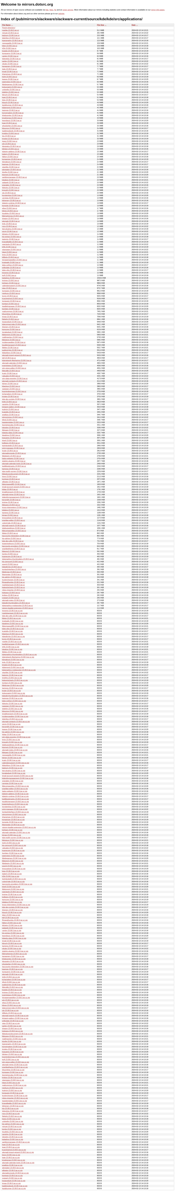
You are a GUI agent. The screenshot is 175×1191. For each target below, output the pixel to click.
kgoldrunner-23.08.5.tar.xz (12, 105)
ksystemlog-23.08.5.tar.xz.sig (13, 807)
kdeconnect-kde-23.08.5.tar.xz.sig (15, 1008)
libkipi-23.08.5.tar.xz (10, 533)
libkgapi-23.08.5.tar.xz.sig (12, 752)
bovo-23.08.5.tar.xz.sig (11, 1155)
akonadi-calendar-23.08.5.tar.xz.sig (16, 832)
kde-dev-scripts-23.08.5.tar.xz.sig (15, 907)
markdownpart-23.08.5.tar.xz (13, 585)
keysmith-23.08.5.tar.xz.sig (12, 727)
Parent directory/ (8, 28)
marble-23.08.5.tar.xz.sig (12, 642)
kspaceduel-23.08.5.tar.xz (12, 322)
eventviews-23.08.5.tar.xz (12, 366)
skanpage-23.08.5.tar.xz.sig (13, 1080)
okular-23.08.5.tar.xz (10, 64)
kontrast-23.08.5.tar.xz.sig (12, 1176)
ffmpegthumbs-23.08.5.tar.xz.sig (14, 920)
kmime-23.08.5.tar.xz (10, 502)
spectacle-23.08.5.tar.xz (11, 244)
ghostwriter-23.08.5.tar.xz (12, 126)
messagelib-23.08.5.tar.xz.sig (13, 755)
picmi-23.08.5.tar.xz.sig (11, 724)
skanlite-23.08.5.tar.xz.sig (12, 672)
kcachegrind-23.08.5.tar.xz (12, 298)
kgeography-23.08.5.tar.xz (12, 40)
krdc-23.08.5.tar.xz (9, 224)
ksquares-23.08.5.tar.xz (11, 438)
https (51, 10)
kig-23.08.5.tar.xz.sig (10, 1108)
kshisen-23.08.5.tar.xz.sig (12, 830)
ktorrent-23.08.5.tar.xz (11, 175)
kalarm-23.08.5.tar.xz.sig (12, 874)
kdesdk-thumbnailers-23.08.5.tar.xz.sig (17, 696)
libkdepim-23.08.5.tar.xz (11, 456)
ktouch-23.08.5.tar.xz (10, 102)
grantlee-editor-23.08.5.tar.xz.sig (15, 789)
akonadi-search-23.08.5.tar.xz (14, 526)
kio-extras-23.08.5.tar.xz (11, 237)
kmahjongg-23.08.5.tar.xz (12, 118)
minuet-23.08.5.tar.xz (10, 33)
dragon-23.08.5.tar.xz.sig (12, 1028)
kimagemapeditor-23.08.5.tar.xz (14, 260)
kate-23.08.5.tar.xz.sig (11, 1158)
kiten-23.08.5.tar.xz (9, 46)
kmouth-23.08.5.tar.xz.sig (12, 742)
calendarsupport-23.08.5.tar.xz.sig (15, 763)
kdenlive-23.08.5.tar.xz (11, 38)
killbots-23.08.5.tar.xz (10, 257)
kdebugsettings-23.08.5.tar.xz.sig (15, 745)
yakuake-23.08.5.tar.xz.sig (12, 848)
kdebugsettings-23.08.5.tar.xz (13, 528)
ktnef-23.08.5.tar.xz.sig (11, 887)
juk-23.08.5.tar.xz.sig (10, 1010)
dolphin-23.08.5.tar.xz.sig (12, 709)
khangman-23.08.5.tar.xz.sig (13, 817)
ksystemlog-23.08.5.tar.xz (12, 195)
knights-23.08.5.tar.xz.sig (12, 678)
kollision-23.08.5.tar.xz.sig (12, 897)
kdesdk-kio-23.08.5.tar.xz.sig (13, 636)
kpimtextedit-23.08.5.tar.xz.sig (14, 879)
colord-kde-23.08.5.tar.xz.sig (13, 882)
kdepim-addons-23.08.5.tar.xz (14, 152)
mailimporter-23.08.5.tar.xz (12, 337)
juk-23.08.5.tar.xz (9, 193)
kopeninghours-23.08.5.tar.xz (13, 544)
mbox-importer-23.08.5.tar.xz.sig (15, 1098)
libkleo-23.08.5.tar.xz (10, 348)
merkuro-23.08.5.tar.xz (11, 293)
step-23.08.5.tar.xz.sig (11, 1023)
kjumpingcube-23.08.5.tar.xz (13, 425)
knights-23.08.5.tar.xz (10, 133)
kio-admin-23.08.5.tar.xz (11, 577)
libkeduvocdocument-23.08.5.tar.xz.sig (17, 1034)
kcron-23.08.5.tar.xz (10, 296)
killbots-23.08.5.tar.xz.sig (12, 1013)
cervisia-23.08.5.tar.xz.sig (12, 783)
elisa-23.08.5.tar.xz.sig (11, 1003)
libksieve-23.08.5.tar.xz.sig (12, 840)
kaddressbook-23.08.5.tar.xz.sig (14, 1186)
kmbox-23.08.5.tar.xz (10, 595)
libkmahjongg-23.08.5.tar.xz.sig (14, 954)
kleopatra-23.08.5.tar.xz (11, 146)
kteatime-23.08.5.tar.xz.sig (12, 624)
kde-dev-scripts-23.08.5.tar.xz (14, 399)
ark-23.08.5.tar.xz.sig (10, 1000)
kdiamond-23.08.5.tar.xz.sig (13, 667)
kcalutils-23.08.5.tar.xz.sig (12, 631)
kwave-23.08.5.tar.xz (10, 79)
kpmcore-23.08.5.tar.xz (11, 329)
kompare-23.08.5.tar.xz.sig (12, 1072)
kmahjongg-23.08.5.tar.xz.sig (13, 1160)
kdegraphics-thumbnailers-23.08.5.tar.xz (18, 559)
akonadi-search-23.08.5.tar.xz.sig (15, 1016)
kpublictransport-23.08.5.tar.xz (14, 345)
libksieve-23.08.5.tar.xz (11, 340)
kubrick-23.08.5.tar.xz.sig (12, 1090)
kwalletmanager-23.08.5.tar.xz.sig (15, 644)
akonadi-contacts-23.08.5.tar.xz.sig (16, 722)
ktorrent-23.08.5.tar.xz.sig (12, 747)
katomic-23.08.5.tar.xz (11, 239)
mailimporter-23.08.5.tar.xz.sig (14, 1039)
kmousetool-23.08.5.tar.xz (12, 518)
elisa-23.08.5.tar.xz (9, 208)
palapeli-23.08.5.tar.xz (11, 182)
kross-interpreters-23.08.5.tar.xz (14, 507)
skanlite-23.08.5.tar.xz (11, 167)
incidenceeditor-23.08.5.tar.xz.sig (15, 716)
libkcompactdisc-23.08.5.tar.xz (14, 531)
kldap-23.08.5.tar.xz (10, 489)
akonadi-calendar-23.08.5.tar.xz (14, 363)
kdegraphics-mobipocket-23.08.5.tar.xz (17, 606)
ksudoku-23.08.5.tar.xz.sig (12, 1132)
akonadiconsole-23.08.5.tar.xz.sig (15, 1173)
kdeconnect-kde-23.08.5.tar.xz (14, 324)
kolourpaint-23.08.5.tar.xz (12, 87)
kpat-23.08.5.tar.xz (9, 123)
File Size (100, 25)
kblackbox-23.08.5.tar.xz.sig (13, 765)
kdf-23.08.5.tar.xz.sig (10, 918)
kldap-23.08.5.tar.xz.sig (11, 734)
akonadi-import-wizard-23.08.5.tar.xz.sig (18, 1152)
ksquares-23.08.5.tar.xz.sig (12, 1052)
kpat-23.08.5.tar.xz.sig (11, 1147)
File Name (6, 25)
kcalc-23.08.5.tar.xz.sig (11, 760)
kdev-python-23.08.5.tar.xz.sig (14, 701)
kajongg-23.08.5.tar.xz (11, 110)
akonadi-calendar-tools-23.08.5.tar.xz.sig (18, 1163)
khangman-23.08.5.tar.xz (12, 74)
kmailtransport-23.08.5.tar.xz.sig (14, 714)
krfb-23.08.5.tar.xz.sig (10, 647)
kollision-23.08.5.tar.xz (11, 443)
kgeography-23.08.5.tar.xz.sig (14, 1044)
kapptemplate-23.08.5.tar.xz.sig (14, 1101)
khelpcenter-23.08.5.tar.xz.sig (13, 959)
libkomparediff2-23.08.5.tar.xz (14, 484)
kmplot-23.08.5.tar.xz (10, 139)
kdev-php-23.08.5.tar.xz (11, 270)
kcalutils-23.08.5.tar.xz (11, 412)
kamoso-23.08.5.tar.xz (11, 469)
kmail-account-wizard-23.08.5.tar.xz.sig (17, 776)
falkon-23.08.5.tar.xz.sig (11, 923)
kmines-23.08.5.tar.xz (10, 280)
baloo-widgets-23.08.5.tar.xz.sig (14, 791)
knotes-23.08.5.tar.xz (10, 396)
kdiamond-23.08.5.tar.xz (11, 108)
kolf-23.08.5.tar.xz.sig (10, 1060)
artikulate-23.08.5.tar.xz (11, 268)
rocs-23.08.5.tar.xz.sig (11, 1114)
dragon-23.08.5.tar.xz (10, 218)
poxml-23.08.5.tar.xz (10, 564)
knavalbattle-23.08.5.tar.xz (12, 242)
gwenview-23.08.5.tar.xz (11, 82)
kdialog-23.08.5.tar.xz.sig (12, 902)
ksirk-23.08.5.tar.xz (9, 77)
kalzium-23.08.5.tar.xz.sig (12, 768)
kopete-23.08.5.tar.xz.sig (12, 990)
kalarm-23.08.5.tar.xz (10, 154)
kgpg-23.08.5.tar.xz (9, 141)
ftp (55, 10)
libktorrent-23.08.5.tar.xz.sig (13, 889)
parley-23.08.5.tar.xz (10, 61)
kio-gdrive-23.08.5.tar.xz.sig (13, 1124)
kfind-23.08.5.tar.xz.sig (11, 982)
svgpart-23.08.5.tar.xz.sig (12, 1178)
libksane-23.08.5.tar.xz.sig (12, 1036)
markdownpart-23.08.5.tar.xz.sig (15, 613)
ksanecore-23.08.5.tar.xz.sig (13, 850)
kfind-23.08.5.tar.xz (9, 420)
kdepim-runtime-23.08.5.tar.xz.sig (15, 796)
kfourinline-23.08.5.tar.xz (12, 314)
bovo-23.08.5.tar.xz (9, 476)
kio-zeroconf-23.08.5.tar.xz (12, 562)
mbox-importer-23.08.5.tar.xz (13, 590)
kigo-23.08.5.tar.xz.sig (11, 871)
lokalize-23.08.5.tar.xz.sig (12, 649)
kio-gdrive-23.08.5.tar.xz (11, 538)
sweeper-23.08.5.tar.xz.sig (12, 706)
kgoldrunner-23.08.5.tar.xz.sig (14, 1188)
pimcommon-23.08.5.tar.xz (12, 417)
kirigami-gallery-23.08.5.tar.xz (13, 407)
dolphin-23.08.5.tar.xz (10, 92)
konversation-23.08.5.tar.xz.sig (14, 1047)
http (46, 10)
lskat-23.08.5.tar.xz (9, 252)
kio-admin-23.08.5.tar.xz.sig (13, 732)
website (61, 14)
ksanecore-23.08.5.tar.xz (12, 556)
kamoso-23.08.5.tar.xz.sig (12, 688)
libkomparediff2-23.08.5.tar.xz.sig (15, 626)
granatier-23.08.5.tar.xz (11, 185)
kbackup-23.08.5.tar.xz (11, 386)
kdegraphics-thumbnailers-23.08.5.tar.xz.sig (19, 654)
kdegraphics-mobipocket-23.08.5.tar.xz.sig (19, 670)
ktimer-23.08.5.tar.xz (10, 384)
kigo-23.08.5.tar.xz (9, 100)
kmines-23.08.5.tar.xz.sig (12, 992)
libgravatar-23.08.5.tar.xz (12, 574)
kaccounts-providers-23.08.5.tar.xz (15, 546)
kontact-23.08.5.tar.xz (10, 304)
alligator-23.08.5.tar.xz (11, 482)
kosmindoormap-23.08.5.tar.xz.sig (15, 1057)
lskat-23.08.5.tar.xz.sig (11, 1083)
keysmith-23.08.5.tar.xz (11, 500)
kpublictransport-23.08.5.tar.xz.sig (15, 802)
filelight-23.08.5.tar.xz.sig (12, 1116)
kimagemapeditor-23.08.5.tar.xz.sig (16, 998)
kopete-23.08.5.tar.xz (10, 51)
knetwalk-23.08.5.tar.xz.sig (12, 621)
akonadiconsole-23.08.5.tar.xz (14, 453)
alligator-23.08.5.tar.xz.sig (12, 1170)
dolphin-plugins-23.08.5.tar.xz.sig (15, 951)
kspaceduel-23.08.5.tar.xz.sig (13, 1181)
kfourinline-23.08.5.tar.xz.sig (13, 1070)
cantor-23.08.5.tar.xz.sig (11, 930)
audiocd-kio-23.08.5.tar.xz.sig (13, 985)
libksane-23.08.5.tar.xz (11, 505)
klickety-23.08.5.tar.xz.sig (12, 925)
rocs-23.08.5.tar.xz (9, 226)
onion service (68, 10)
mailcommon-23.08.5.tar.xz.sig (14, 1085)
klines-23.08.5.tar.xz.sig (11, 1005)
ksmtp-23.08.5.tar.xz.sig (11, 1129)
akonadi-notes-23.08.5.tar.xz (13, 600)
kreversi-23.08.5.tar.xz (11, 273)
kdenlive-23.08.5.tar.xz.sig (12, 719)
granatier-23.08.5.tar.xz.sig (12, 781)
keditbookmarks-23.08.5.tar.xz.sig (15, 799)
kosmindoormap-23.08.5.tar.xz (14, 391)
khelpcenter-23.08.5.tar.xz (12, 115)
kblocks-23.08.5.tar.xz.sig (12, 704)
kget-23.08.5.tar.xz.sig (11, 1145)
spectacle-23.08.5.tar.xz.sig (13, 892)
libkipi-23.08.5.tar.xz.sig (11, 618)
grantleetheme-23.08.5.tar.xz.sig (15, 1067)
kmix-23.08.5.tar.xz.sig (11, 740)
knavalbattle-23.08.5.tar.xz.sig (14, 1103)
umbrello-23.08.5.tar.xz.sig (12, 1121)
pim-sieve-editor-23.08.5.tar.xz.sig (15, 1062)
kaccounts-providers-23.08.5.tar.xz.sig (17, 884)
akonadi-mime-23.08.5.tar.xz (13, 494)
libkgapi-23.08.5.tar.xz (11, 430)
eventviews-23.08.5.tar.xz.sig (13, 995)
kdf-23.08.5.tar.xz (9, 358)
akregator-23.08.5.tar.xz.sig (13, 1168)
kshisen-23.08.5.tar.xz (11, 283)
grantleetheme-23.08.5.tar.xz (13, 549)
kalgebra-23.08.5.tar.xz (11, 278)
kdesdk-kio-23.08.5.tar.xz (12, 567)
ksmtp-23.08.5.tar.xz (10, 554)
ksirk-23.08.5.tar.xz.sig (11, 843)
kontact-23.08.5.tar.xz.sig (12, 683)
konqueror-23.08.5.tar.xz (11, 53)
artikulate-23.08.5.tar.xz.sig (12, 1021)
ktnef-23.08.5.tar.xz (9, 440)
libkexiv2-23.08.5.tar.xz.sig (12, 861)
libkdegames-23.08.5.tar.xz (12, 84)
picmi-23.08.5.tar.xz (10, 231)
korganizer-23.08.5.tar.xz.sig (13, 820)
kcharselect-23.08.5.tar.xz (12, 394)
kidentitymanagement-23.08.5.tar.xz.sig (17, 778)
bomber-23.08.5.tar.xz (11, 309)
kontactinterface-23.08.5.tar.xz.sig (15, 812)
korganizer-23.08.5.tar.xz (12, 159)
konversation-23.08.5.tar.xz (13, 113)
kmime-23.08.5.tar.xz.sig (11, 894)
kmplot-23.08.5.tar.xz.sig (11, 665)
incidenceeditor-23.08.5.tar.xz (13, 342)
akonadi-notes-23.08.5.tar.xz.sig (14, 750)
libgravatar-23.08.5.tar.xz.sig (13, 825)
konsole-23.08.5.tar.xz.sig (12, 822)
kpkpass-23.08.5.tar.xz (11, 593)
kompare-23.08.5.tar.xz (11, 291)
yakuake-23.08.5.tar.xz (11, 376)
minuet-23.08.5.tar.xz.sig (12, 1126)
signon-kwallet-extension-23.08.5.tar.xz (17, 608)
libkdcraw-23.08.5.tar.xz (11, 572)
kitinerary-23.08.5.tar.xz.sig (12, 1106)
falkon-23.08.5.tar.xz (10, 157)
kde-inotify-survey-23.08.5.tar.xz (14, 471)
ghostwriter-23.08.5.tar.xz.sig (13, 964)
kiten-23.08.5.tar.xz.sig (11, 915)
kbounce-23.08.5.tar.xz (11, 128)
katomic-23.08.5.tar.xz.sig (12, 675)
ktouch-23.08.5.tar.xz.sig (11, 912)
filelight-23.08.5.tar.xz (10, 319)
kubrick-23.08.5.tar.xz (10, 409)
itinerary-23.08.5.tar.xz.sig (12, 910)
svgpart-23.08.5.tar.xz (10, 598)
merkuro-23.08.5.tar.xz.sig (12, 1088)
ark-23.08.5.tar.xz (9, 144)
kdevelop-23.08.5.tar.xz (11, 59)
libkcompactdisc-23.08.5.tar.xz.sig (15, 786)
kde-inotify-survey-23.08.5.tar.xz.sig (16, 838)
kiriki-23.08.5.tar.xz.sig (11, 977)
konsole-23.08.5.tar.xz (11, 206)
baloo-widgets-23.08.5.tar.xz (13, 458)
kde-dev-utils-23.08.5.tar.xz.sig (14, 616)
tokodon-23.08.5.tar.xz (11, 428)
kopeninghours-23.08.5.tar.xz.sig (15, 804)
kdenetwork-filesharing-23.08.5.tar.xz (16, 360)
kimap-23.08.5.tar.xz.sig (11, 835)
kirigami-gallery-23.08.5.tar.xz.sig (15, 1018)
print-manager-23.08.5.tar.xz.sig (14, 809)
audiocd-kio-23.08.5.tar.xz (12, 350)
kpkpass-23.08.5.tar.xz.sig (12, 1031)
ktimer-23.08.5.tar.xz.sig (11, 758)
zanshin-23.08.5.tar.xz (11, 404)
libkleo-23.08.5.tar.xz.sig (11, 652)
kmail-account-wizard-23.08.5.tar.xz (16, 487)
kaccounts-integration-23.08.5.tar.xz (16, 536)
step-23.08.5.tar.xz (9, 288)
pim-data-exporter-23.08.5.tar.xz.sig (16, 737)
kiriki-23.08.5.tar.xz (9, 402)
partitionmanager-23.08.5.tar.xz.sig (16, 1142)
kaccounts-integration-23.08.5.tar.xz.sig (17, 967)
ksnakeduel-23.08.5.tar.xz (12, 332)
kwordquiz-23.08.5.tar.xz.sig (13, 936)
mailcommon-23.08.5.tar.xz (13, 311)
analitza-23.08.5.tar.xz (11, 415)
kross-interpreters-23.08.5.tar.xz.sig (16, 905)
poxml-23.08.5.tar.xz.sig (11, 866)
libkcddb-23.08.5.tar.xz (11, 371)
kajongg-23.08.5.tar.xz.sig (12, 698)
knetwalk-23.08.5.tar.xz (11, 262)
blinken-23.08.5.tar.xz (10, 149)
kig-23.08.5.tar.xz (9, 136)
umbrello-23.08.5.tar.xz (11, 90)
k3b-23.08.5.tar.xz (9, 48)
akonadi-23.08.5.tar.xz (11, 221)
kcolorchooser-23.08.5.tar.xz (13, 580)
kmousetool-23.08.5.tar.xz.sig (13, 869)
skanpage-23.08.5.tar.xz (11, 250)
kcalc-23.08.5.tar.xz (10, 373)
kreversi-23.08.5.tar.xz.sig (12, 611)
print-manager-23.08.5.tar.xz (13, 448)
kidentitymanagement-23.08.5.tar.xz (16, 497)
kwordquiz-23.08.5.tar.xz (11, 120)
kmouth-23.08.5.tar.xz (10, 190)
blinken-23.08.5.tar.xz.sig (12, 1054)
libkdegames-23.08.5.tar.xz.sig (14, 858)
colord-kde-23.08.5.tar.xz (12, 523)
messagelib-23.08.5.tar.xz (12, 43)
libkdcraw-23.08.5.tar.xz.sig (13, 685)
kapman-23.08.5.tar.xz (11, 164)
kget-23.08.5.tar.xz (9, 97)
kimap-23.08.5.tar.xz (10, 515)
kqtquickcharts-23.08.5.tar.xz (13, 587)
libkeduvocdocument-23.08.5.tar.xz (16, 474)
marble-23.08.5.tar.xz (10, 30)
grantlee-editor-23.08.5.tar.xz (13, 520)
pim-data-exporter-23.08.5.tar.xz (15, 378)
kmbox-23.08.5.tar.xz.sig (11, 1078)
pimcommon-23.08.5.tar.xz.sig (14, 814)
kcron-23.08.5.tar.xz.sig (11, 639)
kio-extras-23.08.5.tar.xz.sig (13, 933)
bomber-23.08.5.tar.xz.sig (12, 853)
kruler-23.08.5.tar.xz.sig (11, 691)
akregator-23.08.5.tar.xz (11, 170)
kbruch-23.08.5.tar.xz (10, 95)
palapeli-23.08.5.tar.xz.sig (12, 928)
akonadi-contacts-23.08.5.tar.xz (14, 381)
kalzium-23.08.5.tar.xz (11, 35)
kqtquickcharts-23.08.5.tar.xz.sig (15, 680)
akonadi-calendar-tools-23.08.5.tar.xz (16, 464)
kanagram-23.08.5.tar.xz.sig (13, 956)
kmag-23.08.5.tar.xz (10, 317)
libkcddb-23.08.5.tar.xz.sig (12, 987)
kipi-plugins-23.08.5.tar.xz (12, 229)
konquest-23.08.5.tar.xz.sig (12, 1093)
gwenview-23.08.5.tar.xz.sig (13, 856)
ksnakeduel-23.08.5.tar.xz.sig (13, 773)
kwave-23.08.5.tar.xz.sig (11, 729)
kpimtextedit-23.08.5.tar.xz (12, 446)
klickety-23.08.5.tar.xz (10, 234)
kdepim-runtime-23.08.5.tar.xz (14, 203)
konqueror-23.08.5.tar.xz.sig (13, 972)
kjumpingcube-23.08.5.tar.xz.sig (14, 1075)
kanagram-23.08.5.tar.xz (11, 66)
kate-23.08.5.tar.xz (9, 69)
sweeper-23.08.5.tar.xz (11, 389)
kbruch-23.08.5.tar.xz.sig (12, 943)
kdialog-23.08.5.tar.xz (10, 510)
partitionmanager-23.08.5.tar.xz (14, 177)
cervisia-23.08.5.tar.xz (11, 198)
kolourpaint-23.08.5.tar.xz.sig (13, 693)
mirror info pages (158, 10)
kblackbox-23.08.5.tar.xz (11, 353)
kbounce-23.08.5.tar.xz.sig (12, 711)
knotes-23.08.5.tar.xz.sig (11, 1049)
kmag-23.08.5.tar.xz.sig (11, 1183)
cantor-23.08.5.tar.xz (10, 56)
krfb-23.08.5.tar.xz (9, 247)
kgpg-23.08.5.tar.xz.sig (11, 1119)
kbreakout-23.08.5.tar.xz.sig (13, 660)
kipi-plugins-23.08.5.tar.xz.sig (13, 771)
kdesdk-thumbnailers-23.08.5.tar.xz (16, 603)
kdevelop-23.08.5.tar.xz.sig (12, 1111)
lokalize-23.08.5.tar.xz (10, 180)
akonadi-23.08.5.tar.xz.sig (12, 974)
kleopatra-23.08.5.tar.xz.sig (13, 961)
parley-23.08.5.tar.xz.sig (11, 1026)
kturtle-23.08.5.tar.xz (10, 172)
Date (133, 25)
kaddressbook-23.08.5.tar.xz (13, 131)
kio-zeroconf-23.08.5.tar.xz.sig (14, 845)
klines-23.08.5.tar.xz (10, 211)
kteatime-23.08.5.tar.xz (11, 435)
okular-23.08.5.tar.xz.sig (11, 948)
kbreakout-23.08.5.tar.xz (11, 162)
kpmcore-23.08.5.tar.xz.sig (12, 900)
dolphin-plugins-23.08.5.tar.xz (13, 461)
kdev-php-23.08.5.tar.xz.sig (13, 629)
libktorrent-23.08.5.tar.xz (11, 335)
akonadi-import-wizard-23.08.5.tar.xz (16, 355)
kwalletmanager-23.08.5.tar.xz (14, 306)
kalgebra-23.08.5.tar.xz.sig (12, 1139)
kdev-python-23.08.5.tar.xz (12, 265)
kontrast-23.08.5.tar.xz (11, 479)
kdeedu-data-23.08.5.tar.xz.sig (14, 938)
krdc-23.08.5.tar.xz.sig (11, 662)
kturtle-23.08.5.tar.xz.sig (11, 1041)
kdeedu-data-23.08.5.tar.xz (12, 433)
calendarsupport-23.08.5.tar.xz (14, 286)
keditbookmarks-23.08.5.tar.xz (14, 466)
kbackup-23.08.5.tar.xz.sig (12, 634)
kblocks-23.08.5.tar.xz (10, 188)
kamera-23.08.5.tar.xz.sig (12, 946)
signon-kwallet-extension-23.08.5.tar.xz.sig (19, 827)
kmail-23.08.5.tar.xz (10, 72)
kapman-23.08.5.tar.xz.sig (12, 969)
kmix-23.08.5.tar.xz (9, 255)
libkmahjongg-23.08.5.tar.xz (13, 216)
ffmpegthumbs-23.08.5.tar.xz (13, 582)
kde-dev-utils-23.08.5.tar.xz (13, 541)
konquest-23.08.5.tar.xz (11, 301)
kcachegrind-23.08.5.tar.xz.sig (14, 1150)
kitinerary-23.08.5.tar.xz (11, 200)
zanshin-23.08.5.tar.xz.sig (12, 1134)
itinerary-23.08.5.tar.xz (11, 327)
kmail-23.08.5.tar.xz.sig (11, 941)
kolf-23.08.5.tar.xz (9, 275)
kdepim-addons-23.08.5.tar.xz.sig (15, 794)
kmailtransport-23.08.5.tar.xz (13, 492)
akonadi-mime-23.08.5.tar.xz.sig (14, 1065)
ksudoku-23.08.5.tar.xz (11, 213)
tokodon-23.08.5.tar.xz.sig (12, 1137)
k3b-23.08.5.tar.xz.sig (10, 876)
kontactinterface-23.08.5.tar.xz (14, 569)
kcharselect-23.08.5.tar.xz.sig (13, 980)
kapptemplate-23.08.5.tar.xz (13, 422)
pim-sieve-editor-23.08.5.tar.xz (14, 368)
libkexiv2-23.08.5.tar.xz (11, 551)
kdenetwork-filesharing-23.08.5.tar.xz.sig (18, 657)
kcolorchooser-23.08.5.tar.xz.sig (14, 1096)
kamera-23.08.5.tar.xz (10, 513)
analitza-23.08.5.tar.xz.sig (12, 1165)
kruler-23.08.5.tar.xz (10, 451)
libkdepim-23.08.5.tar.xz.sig (13, 863)
